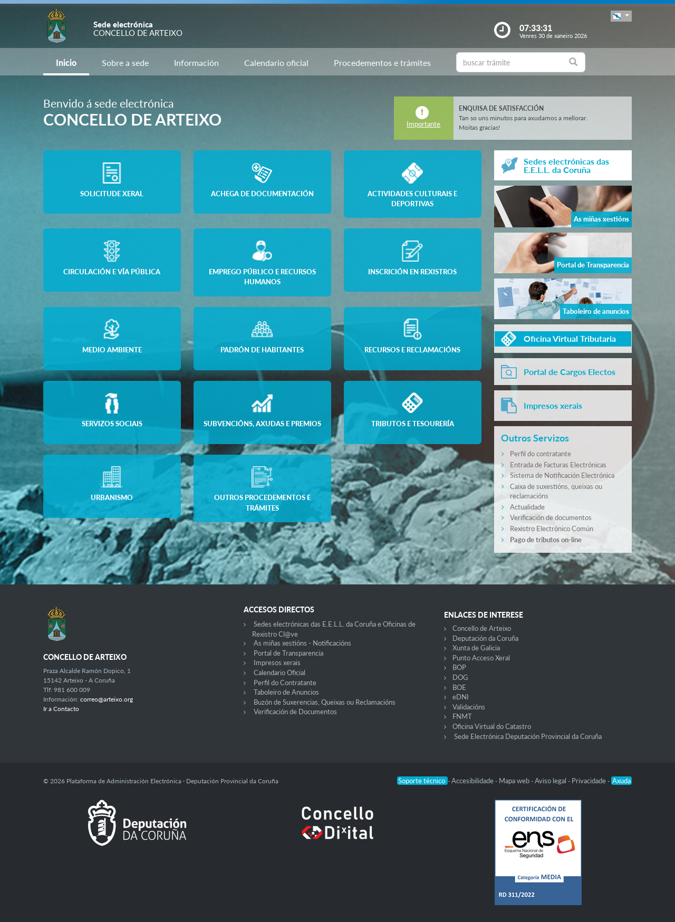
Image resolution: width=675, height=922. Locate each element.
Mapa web (515, 780)
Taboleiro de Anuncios (286, 692)
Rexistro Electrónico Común (551, 528)
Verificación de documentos (551, 517)
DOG (460, 677)
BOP (459, 667)
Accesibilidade (473, 780)
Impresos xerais (277, 662)
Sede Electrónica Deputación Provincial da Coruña (528, 736)
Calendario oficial (276, 62)
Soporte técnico (422, 780)
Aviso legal (551, 780)
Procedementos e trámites (382, 62)
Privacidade (590, 780)
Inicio (66, 62)
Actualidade (527, 507)
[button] (621, 16)
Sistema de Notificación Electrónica (562, 475)
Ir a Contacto (61, 709)
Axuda (621, 780)
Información (196, 62)
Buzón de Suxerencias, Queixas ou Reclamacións (325, 702)
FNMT (462, 716)
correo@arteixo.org (106, 699)
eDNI (460, 697)
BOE (459, 687)
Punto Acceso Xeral (481, 658)
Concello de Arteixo (481, 628)
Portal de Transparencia (288, 653)
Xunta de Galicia (476, 648)
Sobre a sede (125, 62)
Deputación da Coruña (485, 638)
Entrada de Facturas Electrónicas (558, 464)
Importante (423, 124)
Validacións (468, 707)
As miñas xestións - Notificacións (302, 643)
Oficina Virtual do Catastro (491, 726)
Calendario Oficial (279, 672)
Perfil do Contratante (285, 682)
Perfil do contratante (540, 453)
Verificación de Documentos (295, 711)
